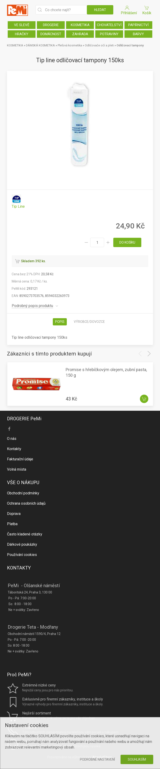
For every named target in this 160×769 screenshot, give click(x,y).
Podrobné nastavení (97, 759)
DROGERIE (51, 25)
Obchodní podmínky (23, 493)
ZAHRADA (80, 34)
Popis (59, 322)
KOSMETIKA (80, 25)
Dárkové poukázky (22, 544)
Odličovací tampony (130, 45)
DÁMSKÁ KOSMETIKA (40, 45)
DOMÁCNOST (50, 34)
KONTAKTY (19, 568)
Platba (12, 524)
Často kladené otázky (24, 534)
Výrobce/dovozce (89, 322)
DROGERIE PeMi (24, 418)
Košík (146, 10)
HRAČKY (21, 34)
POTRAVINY (109, 34)
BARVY (138, 34)
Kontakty (14, 449)
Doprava (14, 513)
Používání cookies (22, 554)
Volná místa (16, 469)
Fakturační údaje (20, 459)
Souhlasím (137, 759)
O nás (11, 438)
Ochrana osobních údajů (26, 503)
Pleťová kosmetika (70, 45)
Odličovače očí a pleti (99, 45)
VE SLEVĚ (21, 25)
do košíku (127, 242)
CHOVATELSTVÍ (109, 25)
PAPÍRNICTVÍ (138, 25)
